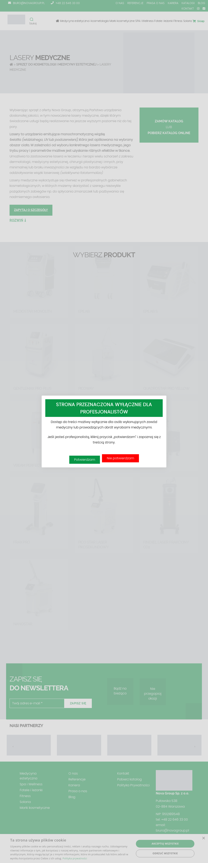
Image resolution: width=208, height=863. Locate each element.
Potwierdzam (84, 459)
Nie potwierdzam (120, 458)
